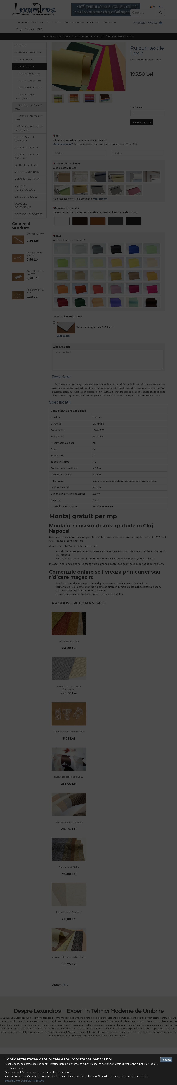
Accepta (166, 1059)
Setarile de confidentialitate (24, 1080)
